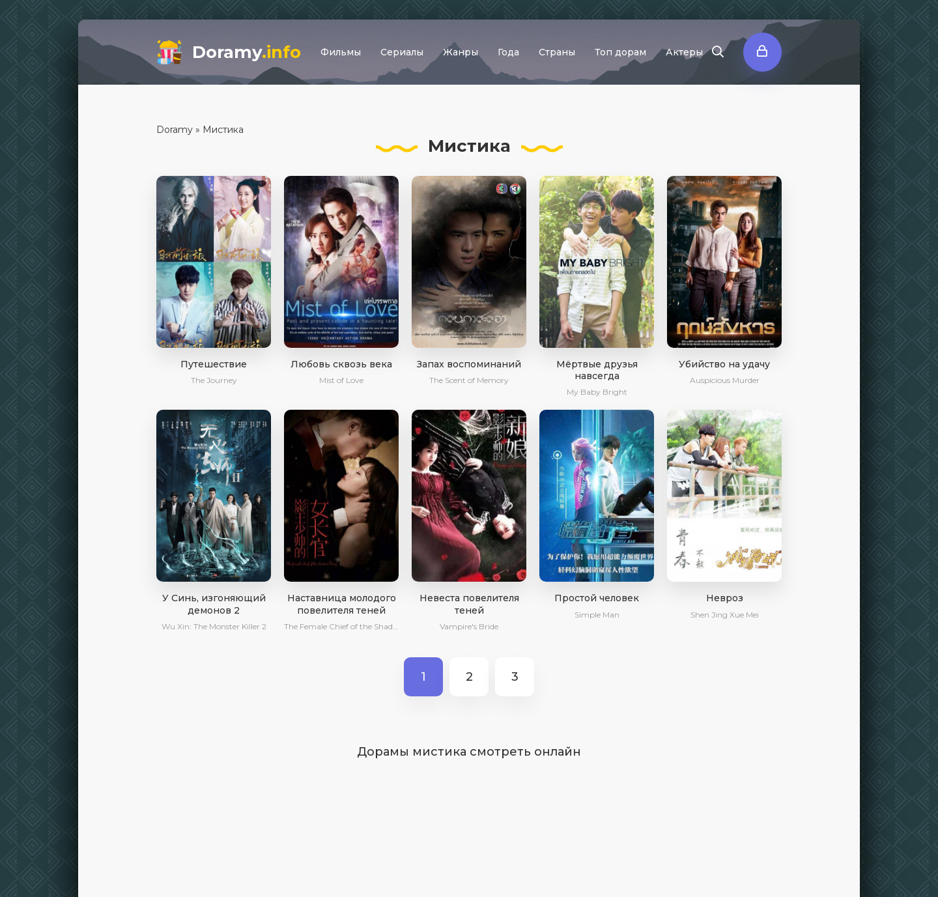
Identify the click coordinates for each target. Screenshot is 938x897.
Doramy (246, 52)
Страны (557, 52)
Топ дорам (620, 52)
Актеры (684, 52)
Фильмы (340, 52)
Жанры (460, 52)
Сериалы (401, 52)
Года (508, 52)
